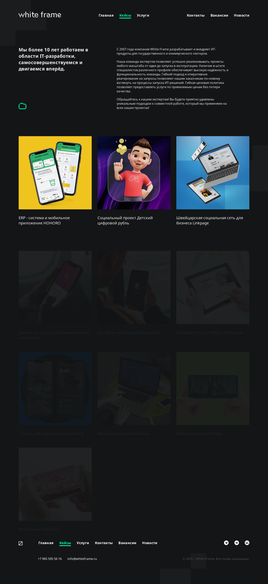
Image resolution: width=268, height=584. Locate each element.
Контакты (196, 15)
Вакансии (219, 15)
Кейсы (125, 15)
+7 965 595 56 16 (50, 559)
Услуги (143, 15)
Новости (241, 15)
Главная (106, 15)
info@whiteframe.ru (82, 559)
